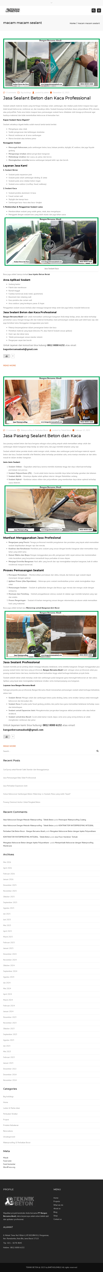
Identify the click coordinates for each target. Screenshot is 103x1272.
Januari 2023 (8, 1063)
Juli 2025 (6, 914)
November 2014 (10, 1080)
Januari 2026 (8, 879)
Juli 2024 (6, 982)
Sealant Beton (11, 170)
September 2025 (10, 902)
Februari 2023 (9, 1057)
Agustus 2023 (8, 1040)
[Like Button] (6, 356)
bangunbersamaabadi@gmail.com (23, 729)
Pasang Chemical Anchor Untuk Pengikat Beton (21, 802)
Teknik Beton (66, 430)
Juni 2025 (7, 919)
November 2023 (10, 1023)
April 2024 (7, 994)
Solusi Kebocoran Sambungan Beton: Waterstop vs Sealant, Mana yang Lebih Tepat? (37, 794)
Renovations (8, 1131)
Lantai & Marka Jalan (11, 1108)
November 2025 (10, 891)
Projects (57, 1201)
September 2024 (10, 971)
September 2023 (10, 1034)
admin (46, 92)
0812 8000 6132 (56, 345)
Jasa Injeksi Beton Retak (39, 274)
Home (73, 23)
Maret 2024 (8, 1000)
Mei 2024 (7, 988)
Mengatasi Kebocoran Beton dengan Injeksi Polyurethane (73, 831)
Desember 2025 (9, 885)
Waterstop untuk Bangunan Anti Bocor (43, 608)
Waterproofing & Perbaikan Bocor (34, 430)
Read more (9, 365)
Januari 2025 (8, 948)
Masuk (5, 1157)
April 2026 (7, 868)
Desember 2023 (9, 1017)
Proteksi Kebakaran (11, 1125)
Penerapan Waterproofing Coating (72, 819)
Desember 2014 (9, 1074)
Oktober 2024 (9, 965)
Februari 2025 (9, 942)
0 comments (11, 92)
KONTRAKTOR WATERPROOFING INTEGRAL (76, 825)
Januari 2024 (8, 1011)
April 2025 (7, 931)
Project (6, 1119)
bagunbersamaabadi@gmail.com (20, 349)
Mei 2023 (7, 1051)
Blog (55, 1212)
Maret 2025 (8, 936)
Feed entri (7, 1161)
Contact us (58, 1219)
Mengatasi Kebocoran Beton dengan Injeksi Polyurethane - (26, 842)
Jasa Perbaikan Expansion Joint (15, 786)
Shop (56, 1215)
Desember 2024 (9, 954)
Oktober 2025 (9, 896)
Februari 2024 (9, 1005)
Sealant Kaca (11, 188)
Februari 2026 (9, 873)
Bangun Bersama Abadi (13, 316)
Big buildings (26, 92)
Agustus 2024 (8, 977)
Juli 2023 (6, 1046)
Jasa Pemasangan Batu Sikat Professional (19, 777)
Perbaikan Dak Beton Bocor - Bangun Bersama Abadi (24, 831)
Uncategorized (9, 1137)
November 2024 (10, 960)
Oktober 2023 (9, 1028)
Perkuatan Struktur (10, 1114)
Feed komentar (9, 1164)
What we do (58, 1205)
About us (57, 1208)
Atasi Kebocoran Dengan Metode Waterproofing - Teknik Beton (28, 819)
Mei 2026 (7, 862)
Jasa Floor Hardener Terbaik (66, 837)
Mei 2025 (7, 925)
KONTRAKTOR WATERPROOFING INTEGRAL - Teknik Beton (26, 837)
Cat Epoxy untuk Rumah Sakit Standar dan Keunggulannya (26, 769)
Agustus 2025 (8, 908)
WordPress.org (9, 1167)
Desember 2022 (9, 1069)
